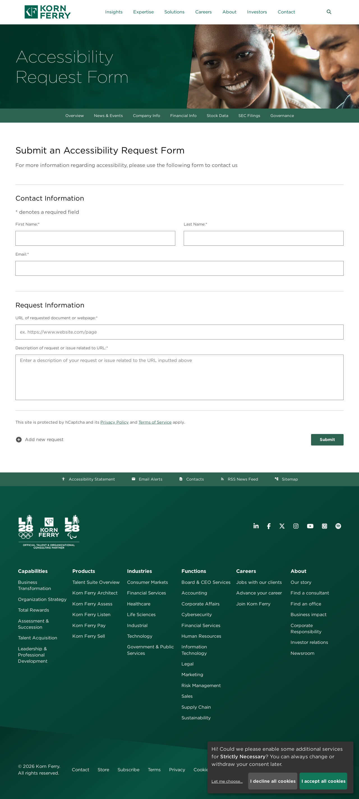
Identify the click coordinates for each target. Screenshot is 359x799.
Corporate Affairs (200, 604)
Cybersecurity (196, 614)
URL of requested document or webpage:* (56, 318)
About (298, 571)
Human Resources (201, 636)
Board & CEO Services (206, 582)
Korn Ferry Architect (95, 593)
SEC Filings (249, 115)
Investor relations (309, 642)
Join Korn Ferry (253, 604)
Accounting (194, 593)
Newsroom (302, 653)
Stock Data (217, 115)
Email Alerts (147, 479)
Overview (74, 115)
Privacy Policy (114, 422)
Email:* (22, 254)
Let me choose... (227, 781)
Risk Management (201, 685)
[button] (329, 12)
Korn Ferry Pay (88, 625)
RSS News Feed (239, 479)
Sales (187, 696)
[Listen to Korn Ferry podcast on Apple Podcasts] (324, 526)
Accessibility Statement (88, 479)
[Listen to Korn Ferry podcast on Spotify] (338, 526)
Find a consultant (310, 593)
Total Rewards (33, 610)
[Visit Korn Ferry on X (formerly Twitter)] (282, 526)
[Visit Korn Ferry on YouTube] (310, 526)
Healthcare (138, 604)
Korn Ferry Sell (88, 636)
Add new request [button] (39, 439)
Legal (187, 664)
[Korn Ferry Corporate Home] (47, 12)
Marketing (192, 674)
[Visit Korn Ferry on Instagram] (295, 526)
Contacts (191, 479)
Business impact (308, 614)
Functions (193, 571)
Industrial (137, 625)
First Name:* (27, 224)
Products (83, 571)
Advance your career (259, 593)
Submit (327, 439)
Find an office (306, 604)
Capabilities (33, 571)
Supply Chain (196, 707)
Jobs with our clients (259, 582)
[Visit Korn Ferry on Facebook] (269, 526)
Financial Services (146, 593)
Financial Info (183, 115)
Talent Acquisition (37, 637)
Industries (139, 571)
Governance (282, 115)
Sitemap (286, 479)
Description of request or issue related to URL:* (61, 348)
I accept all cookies (324, 781)
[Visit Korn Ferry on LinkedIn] (256, 526)
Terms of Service (155, 422)
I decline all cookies (273, 781)
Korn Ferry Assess (92, 604)
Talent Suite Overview (96, 582)
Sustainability (196, 717)
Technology (139, 636)
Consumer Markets (147, 582)
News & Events (108, 115)
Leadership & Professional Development (32, 655)
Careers (246, 571)
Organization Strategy (42, 599)
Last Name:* (195, 224)
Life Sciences (141, 614)
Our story (301, 582)
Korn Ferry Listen (91, 614)
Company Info (146, 115)
